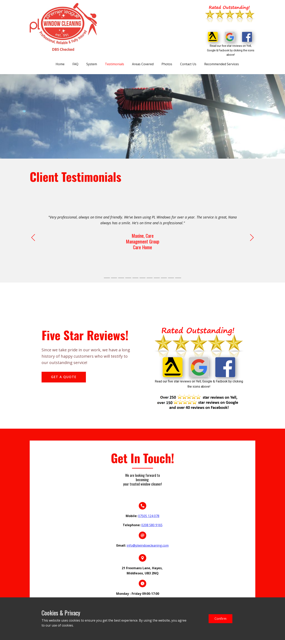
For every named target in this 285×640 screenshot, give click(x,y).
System (91, 64)
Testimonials (114, 64)
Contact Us (188, 64)
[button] (33, 237)
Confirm (220, 618)
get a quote (63, 377)
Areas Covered (143, 64)
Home (60, 64)
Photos (167, 64)
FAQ (75, 64)
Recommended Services (221, 64)
